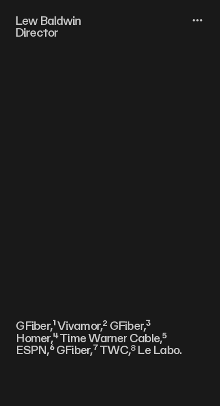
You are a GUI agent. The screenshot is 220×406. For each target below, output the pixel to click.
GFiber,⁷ (77, 350)
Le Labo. (159, 350)
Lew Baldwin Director (48, 27)
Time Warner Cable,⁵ (113, 338)
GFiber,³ (130, 326)
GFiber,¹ (36, 326)
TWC (114, 350)
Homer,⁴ (37, 338)
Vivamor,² (82, 326)
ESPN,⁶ (34, 350)
